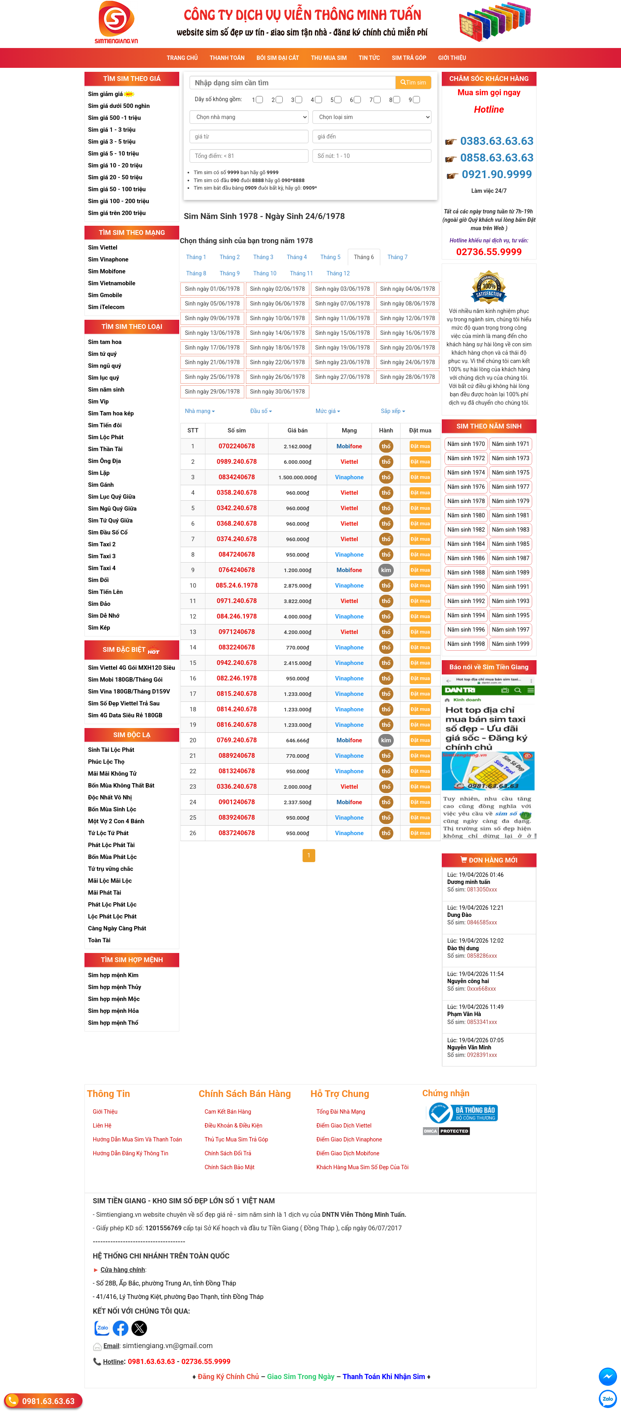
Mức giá (328, 411)
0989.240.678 (237, 461)
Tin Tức (369, 58)
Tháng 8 (196, 273)
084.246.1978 (237, 616)
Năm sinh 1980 (466, 515)
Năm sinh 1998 (466, 644)
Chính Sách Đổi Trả (228, 1153)
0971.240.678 (237, 601)
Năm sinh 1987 (510, 558)
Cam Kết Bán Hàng (228, 1111)
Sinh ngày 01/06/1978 (212, 289)
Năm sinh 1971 (510, 444)
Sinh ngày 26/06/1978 (277, 377)
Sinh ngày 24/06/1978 (407, 362)
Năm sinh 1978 (466, 501)
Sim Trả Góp (409, 58)
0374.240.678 (237, 539)
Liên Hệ (102, 1125)
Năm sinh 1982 (466, 529)
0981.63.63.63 (48, 1401)
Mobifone (349, 446)
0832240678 (236, 647)
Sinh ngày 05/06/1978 (212, 303)
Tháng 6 (364, 257)
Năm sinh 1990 (466, 587)
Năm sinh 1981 (510, 515)
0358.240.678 (237, 492)
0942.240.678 (237, 663)
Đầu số (261, 411)
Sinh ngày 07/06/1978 (342, 303)
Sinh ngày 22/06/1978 (277, 362)
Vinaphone (349, 477)
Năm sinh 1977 (510, 487)
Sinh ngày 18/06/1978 (277, 347)
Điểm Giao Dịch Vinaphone (349, 1139)
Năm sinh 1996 (466, 629)
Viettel (349, 461)
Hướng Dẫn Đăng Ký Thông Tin (130, 1153)
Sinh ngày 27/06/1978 (342, 377)
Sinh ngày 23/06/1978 (342, 362)
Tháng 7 (397, 257)
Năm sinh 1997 (510, 629)
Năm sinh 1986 (466, 558)
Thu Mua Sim (329, 58)
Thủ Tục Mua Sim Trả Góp (236, 1139)
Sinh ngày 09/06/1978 (212, 318)
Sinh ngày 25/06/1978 (212, 377)
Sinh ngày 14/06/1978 (277, 333)
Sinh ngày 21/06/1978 (212, 362)
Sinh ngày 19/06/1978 (342, 347)
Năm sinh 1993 (510, 601)
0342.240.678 (237, 508)
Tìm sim (413, 82)
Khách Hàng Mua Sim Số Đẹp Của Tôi (362, 1167)
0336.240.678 (237, 786)
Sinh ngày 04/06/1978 (407, 289)
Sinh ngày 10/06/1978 (277, 318)
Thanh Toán (227, 58)
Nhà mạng (200, 411)
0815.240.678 (237, 693)
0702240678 (236, 446)
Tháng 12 (338, 273)
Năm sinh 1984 (466, 544)
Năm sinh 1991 (510, 587)
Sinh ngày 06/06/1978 (277, 303)
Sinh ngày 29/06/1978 (212, 391)
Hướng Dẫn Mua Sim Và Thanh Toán (137, 1139)
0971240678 (236, 632)
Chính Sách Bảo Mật (230, 1167)
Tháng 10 (264, 273)
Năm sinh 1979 (510, 501)
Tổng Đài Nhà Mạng (340, 1111)
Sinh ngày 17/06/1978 (212, 347)
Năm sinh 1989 (510, 572)
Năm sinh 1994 (466, 615)
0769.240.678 (237, 740)
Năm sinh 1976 (466, 487)
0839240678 (236, 817)
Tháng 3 (263, 257)
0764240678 (236, 570)
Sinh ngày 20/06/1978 (407, 347)
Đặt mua (420, 446)
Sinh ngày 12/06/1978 (407, 318)
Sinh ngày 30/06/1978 (277, 391)
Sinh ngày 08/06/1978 (407, 303)
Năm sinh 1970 (466, 444)
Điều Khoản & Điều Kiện (234, 1125)
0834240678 (236, 477)
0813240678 (236, 771)
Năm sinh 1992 (466, 601)
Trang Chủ (182, 58)
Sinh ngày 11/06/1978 (342, 318)
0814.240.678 (237, 709)
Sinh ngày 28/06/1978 (407, 377)
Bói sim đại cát (278, 58)
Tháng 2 (230, 257)
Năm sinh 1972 (466, 458)
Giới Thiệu (452, 58)
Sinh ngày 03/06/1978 (342, 289)
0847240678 (236, 554)
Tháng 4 (297, 257)
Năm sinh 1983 (510, 529)
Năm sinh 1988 (466, 572)
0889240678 (236, 755)
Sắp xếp (393, 411)
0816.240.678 (237, 724)
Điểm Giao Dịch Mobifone (348, 1153)
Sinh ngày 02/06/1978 (277, 289)
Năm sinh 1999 (510, 644)
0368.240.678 (237, 523)
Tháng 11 (301, 273)
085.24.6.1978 (237, 585)
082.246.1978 (237, 678)
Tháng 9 (230, 273)
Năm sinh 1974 (466, 472)
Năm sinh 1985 (510, 544)
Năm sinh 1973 (510, 458)
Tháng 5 (330, 257)
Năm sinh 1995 (510, 615)
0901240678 (236, 802)
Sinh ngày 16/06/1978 (407, 333)
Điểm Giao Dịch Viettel (344, 1125)
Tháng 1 (196, 257)
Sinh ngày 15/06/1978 (342, 333)
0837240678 (236, 833)
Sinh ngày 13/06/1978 (212, 333)
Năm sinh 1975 (510, 472)
